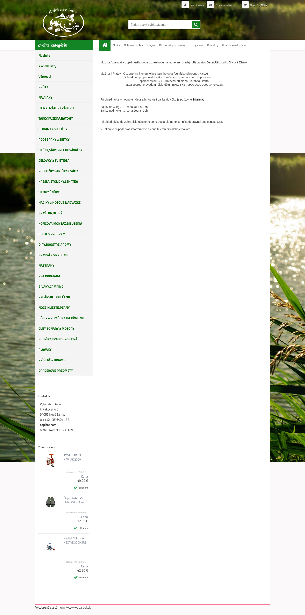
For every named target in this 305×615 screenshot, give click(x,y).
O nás (116, 45)
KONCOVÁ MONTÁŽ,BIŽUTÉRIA (60, 223)
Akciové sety (47, 65)
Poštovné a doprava (234, 45)
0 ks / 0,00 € (258, 5)
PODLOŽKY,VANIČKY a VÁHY (58, 170)
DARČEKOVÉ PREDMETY (55, 370)
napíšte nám (48, 424)
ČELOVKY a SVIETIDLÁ (54, 160)
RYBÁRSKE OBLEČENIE (54, 297)
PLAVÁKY (44, 349)
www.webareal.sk (78, 607)
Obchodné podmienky (172, 45)
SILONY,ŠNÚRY (49, 191)
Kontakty (212, 45)
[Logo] (63, 22)
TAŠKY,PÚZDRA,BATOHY (55, 118)
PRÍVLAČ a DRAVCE (51, 360)
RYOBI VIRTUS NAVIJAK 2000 (72, 457)
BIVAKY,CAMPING (51, 286)
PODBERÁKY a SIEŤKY (54, 139)
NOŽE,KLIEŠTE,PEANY (54, 307)
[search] (195, 25)
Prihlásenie (197, 5)
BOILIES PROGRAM (51, 234)
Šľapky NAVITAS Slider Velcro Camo (75, 500)
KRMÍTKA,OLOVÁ (50, 212)
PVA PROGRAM (49, 276)
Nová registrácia (225, 5)
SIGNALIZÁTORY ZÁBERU (56, 107)
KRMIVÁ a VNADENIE (53, 255)
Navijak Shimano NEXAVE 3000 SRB (75, 540)
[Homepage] (106, 45)
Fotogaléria (196, 45)
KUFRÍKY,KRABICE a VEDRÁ (57, 339)
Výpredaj (44, 76)
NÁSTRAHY (46, 265)
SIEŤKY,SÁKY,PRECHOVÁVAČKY (60, 149)
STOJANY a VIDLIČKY (53, 128)
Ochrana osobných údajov (139, 45)
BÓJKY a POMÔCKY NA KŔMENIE (61, 318)
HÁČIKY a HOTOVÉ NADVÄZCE (59, 202)
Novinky (44, 55)
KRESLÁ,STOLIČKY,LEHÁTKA (58, 181)
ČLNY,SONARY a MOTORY (56, 328)
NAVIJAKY (45, 97)
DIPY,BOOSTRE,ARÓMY (54, 244)
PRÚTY (43, 86)
